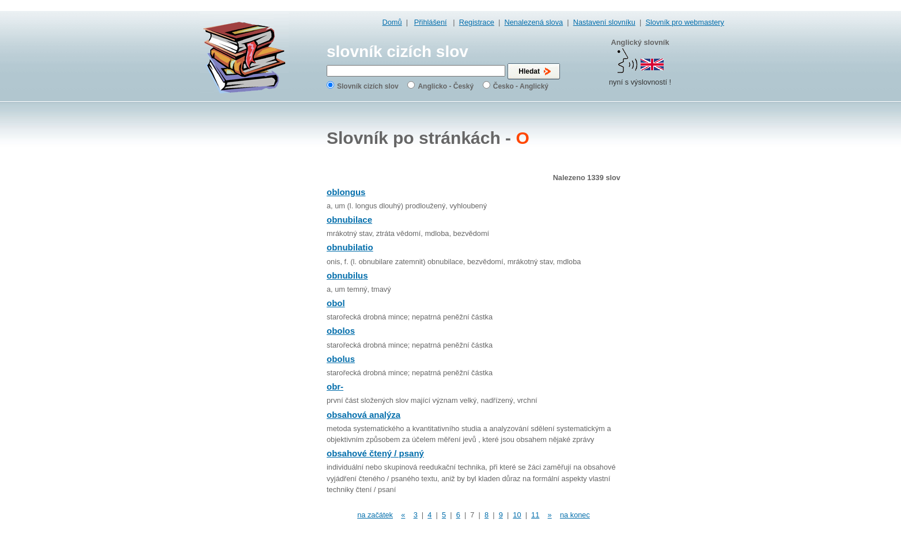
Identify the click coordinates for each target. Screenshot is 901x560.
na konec (575, 515)
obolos (341, 331)
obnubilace (349, 219)
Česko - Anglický (520, 86)
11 (535, 515)
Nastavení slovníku (604, 22)
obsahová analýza (363, 415)
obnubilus (347, 275)
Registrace (476, 22)
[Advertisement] (678, 287)
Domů (392, 22)
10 (517, 515)
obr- (335, 386)
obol (336, 303)
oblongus (346, 192)
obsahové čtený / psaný (375, 453)
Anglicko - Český (446, 86)
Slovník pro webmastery (684, 22)
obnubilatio (350, 247)
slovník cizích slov (397, 51)
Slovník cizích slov (368, 86)
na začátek (375, 515)
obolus (341, 359)
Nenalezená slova (533, 22)
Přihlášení (430, 22)
